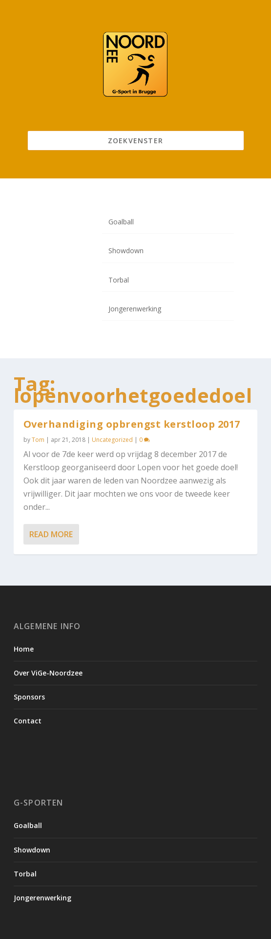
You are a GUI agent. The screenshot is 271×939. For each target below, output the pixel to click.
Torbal (118, 279)
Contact (28, 720)
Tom (38, 440)
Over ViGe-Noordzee (48, 672)
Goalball (121, 221)
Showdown (126, 250)
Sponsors (29, 696)
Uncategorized (112, 440)
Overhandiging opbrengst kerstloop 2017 (131, 423)
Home (24, 649)
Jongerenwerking (134, 308)
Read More (51, 534)
